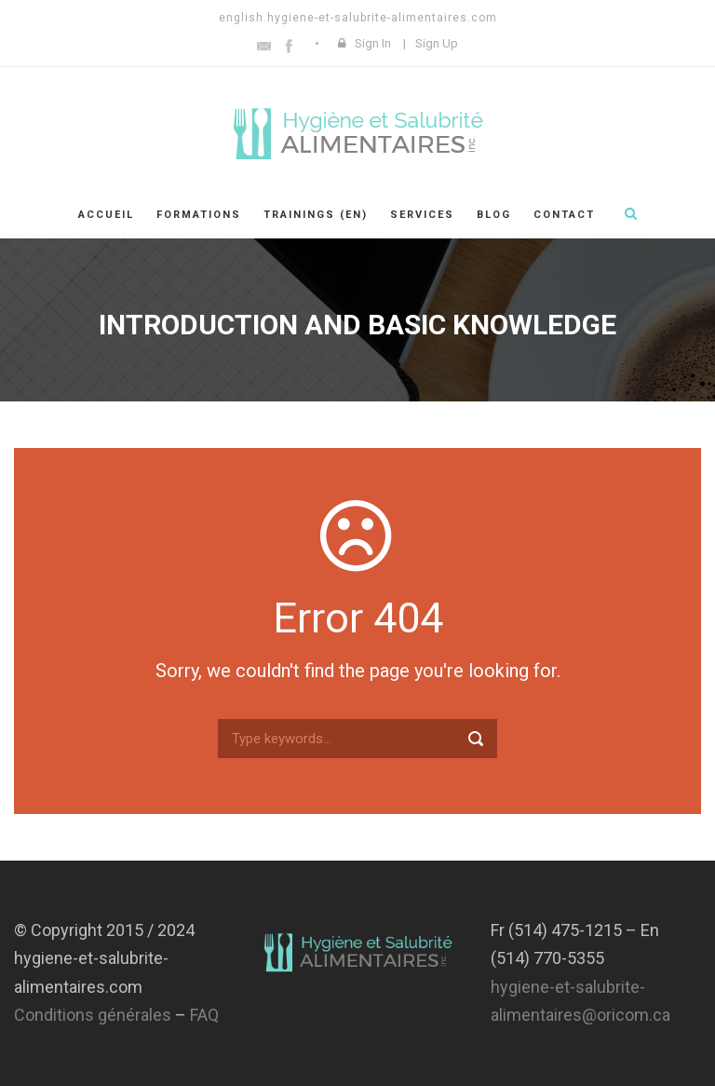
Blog (494, 215)
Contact (564, 215)
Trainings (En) (315, 215)
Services (422, 215)
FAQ (204, 1015)
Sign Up (436, 43)
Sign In (373, 43)
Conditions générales (92, 1015)
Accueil (106, 215)
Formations (198, 215)
